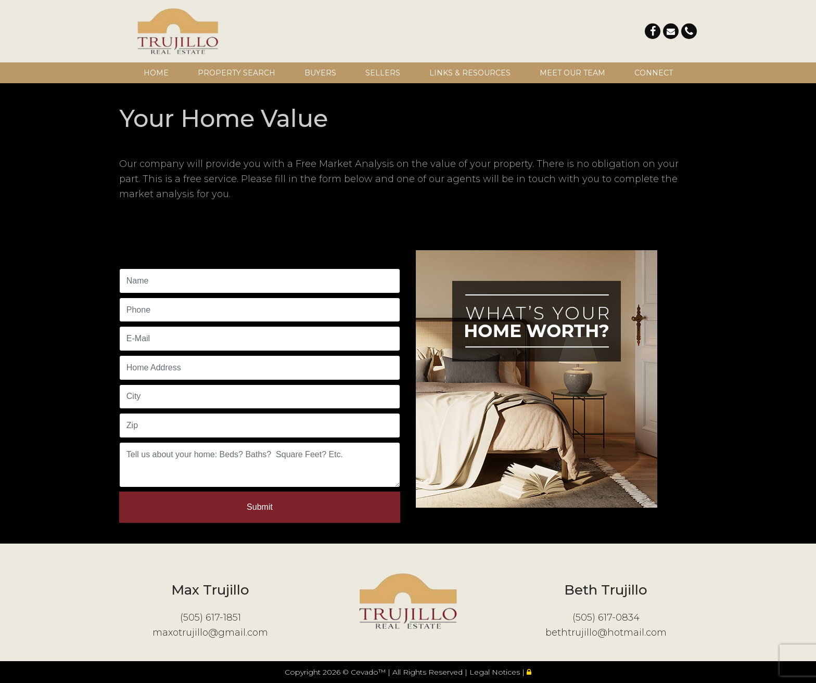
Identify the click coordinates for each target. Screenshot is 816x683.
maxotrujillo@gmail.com (210, 632)
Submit (260, 506)
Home (156, 73)
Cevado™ (369, 672)
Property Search (236, 73)
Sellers (382, 73)
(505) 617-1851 (210, 617)
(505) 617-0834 (606, 617)
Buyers (320, 73)
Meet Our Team (572, 73)
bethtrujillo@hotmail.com (606, 632)
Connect (653, 73)
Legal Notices (495, 672)
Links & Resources (470, 73)
